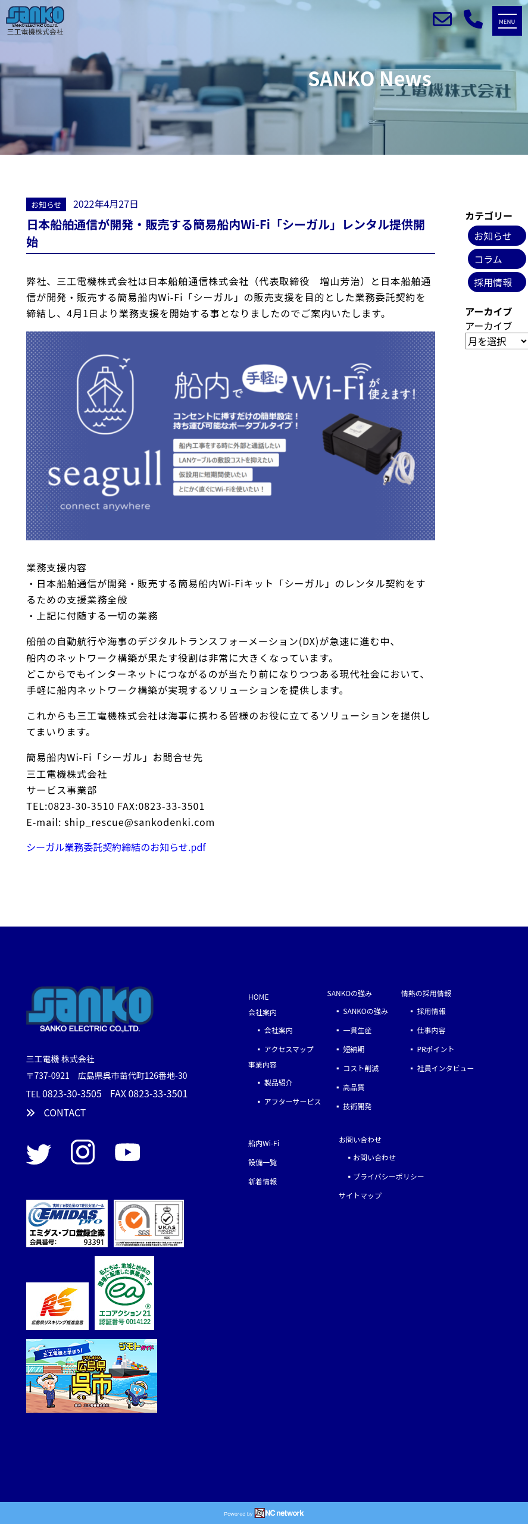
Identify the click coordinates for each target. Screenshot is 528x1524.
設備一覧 (262, 1162)
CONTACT (56, 1112)
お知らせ (46, 204)
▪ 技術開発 (349, 1106)
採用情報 (493, 282)
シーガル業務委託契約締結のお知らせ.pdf (115, 847)
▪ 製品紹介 (270, 1082)
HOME (258, 996)
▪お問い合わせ (367, 1157)
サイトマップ (360, 1195)
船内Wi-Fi (263, 1143)
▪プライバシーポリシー (381, 1176)
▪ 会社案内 (270, 1030)
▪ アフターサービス (284, 1101)
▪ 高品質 (346, 1087)
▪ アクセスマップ (281, 1049)
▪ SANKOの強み (361, 1011)
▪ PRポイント (428, 1049)
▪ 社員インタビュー (437, 1068)
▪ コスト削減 (353, 1068)
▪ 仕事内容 (423, 1030)
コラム (488, 259)
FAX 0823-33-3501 (149, 1093)
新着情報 (262, 1181)
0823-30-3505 (72, 1093)
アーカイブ (488, 325)
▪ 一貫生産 (360, 1030)
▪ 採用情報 (423, 1011)
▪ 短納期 (346, 1049)
